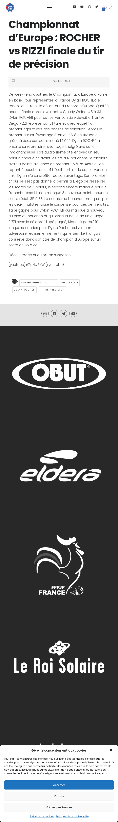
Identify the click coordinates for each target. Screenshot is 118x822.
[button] (111, 750)
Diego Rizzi (69, 282)
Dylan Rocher (24, 289)
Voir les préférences (59, 807)
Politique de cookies (42, 816)
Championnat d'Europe (38, 282)
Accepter (59, 785)
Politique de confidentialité (72, 816)
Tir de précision (52, 289)
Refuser (59, 796)
